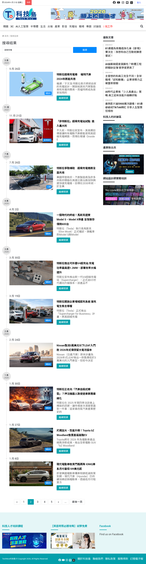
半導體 (34, 26)
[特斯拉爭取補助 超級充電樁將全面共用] (31, 177)
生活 (42, 26)
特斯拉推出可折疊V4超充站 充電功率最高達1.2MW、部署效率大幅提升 (76, 268)
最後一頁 (77, 501)
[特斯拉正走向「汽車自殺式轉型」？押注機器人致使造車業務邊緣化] (31, 399)
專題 (88, 26)
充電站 (73, 26)
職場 (81, 26)
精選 (5, 26)
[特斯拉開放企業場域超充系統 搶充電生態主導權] (31, 311)
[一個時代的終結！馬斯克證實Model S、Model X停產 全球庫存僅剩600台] (31, 224)
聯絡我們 (98, 558)
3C (12, 26)
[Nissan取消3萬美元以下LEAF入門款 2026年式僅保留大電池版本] (31, 355)
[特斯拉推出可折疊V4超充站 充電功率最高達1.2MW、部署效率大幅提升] (31, 273)
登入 (139, 2)
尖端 (50, 26)
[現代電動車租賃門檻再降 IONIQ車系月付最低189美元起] (31, 474)
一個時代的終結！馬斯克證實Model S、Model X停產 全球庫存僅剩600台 (76, 219)
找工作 (108, 26)
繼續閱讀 (63, 98)
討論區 (97, 26)
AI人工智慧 (22, 26)
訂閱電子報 (136, 558)
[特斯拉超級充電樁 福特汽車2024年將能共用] (31, 84)
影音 (64, 26)
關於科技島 (84, 558)
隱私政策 (110, 558)
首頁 (5, 36)
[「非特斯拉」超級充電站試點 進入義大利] (31, 131)
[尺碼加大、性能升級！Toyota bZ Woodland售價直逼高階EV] (31, 440)
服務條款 (123, 558)
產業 (57, 26)
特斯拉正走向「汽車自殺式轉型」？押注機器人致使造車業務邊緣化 (76, 394)
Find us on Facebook (111, 534)
